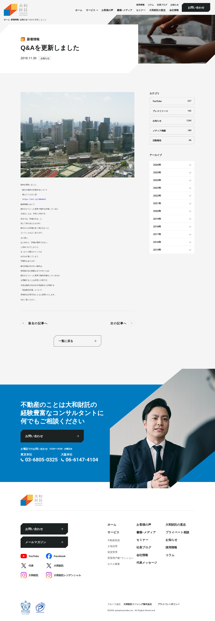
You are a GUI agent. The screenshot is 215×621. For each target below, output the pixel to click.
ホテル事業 (114, 564)
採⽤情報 (140, 5)
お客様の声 (107, 10)
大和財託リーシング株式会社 (137, 604)
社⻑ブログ (162, 5)
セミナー (140, 10)
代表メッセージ (146, 562)
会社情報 (174, 10)
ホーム (78, 10)
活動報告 (172, 140)
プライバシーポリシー (169, 604)
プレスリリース (172, 111)
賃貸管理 (112, 552)
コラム (151, 5)
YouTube (172, 101)
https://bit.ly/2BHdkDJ (34, 199)
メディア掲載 (172, 130)
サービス (113, 532)
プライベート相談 (177, 532)
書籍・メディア (124, 10)
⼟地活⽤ (112, 546)
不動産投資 (114, 540)
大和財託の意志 (157, 10)
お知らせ (174, 5)
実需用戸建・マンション (121, 558)
